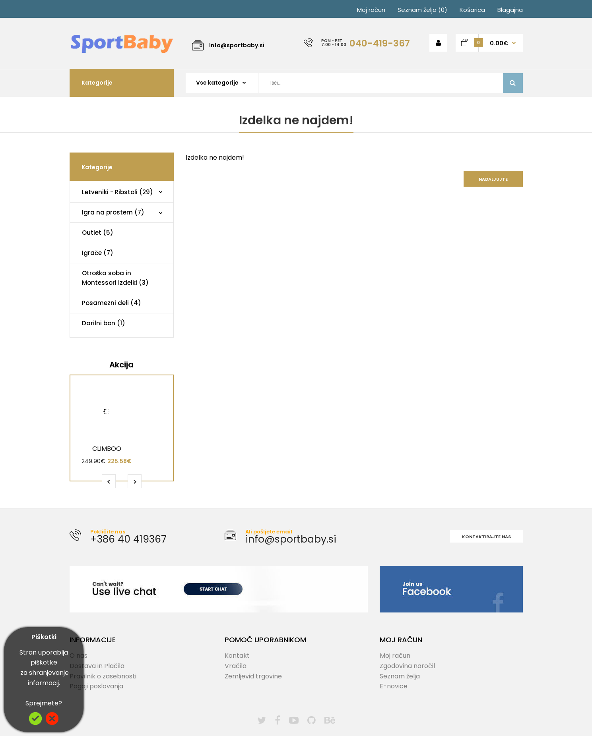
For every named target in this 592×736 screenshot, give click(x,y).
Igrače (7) (97, 253)
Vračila (236, 665)
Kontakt (237, 655)
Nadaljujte (493, 179)
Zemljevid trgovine (253, 676)
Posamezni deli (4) (111, 303)
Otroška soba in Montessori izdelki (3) (115, 278)
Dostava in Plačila (97, 665)
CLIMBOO (106, 448)
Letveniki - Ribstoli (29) (117, 192)
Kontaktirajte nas (486, 536)
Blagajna (510, 10)
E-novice (394, 686)
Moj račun (371, 10)
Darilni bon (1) (103, 323)
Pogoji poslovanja (96, 686)
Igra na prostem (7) (113, 212)
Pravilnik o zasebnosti (103, 676)
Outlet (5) (97, 232)
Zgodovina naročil (407, 665)
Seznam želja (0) (422, 10)
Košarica (472, 10)
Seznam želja (400, 676)
